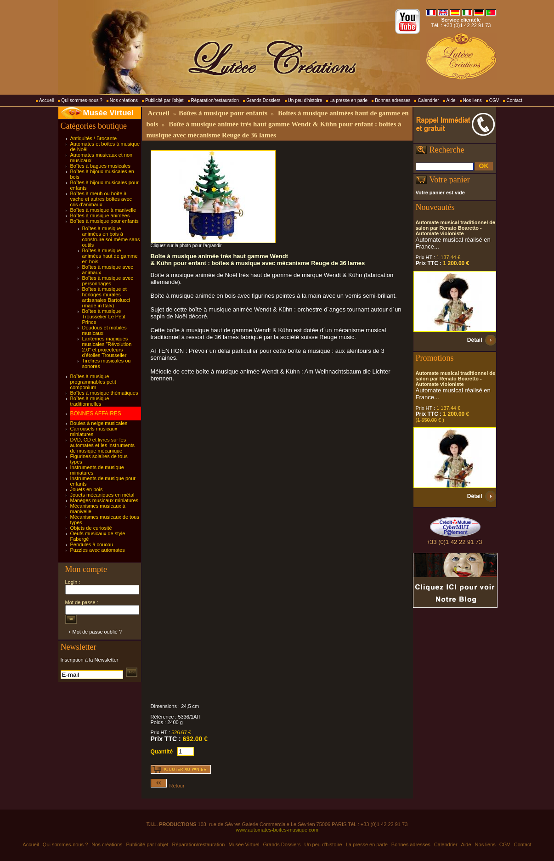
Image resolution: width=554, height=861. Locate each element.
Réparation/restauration (215, 100)
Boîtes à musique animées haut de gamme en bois (110, 256)
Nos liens (472, 100)
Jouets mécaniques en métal (102, 495)
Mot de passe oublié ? (97, 631)
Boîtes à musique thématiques (104, 393)
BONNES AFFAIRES (95, 413)
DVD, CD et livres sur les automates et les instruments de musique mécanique (102, 445)
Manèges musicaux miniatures (104, 500)
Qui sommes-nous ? (81, 100)
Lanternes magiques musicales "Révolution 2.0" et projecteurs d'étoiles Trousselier (107, 347)
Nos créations (124, 100)
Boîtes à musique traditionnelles (89, 401)
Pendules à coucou (91, 544)
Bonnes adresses (392, 100)
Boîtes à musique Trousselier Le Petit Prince (103, 316)
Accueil (46, 100)
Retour (168, 785)
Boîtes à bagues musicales (100, 166)
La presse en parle (348, 100)
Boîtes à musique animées (100, 215)
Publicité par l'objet (164, 100)
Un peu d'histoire (305, 100)
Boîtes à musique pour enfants (104, 221)
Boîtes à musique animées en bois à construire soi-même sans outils (111, 237)
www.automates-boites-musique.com (277, 830)
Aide (451, 100)
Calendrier (428, 100)
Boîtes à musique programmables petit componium (93, 382)
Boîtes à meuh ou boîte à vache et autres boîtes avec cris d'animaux (101, 199)
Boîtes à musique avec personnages (107, 280)
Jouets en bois (86, 489)
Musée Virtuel (108, 112)
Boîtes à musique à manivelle (103, 210)
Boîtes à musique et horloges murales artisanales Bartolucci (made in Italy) (106, 297)
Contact (514, 100)
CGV (494, 100)
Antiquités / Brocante (93, 138)
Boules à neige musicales (99, 423)
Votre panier (450, 179)
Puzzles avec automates (97, 550)
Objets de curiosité (91, 528)
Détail (474, 340)
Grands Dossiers (263, 100)
